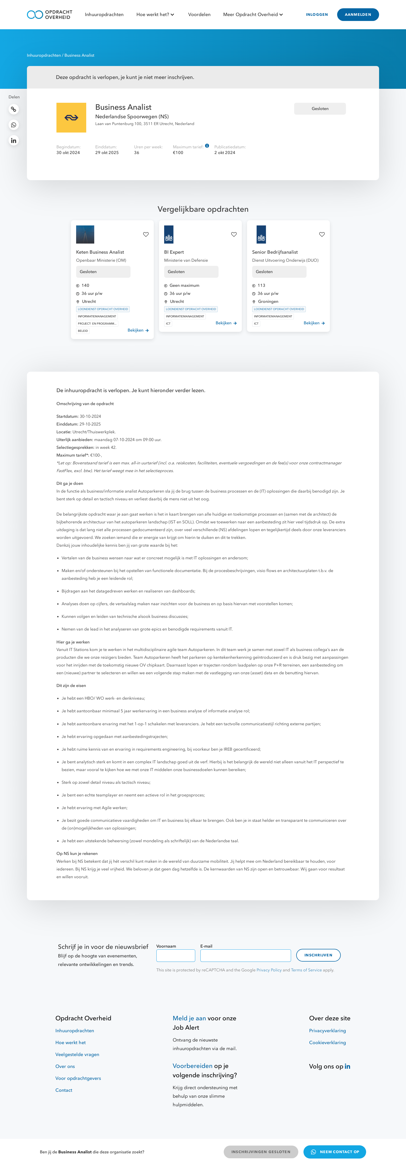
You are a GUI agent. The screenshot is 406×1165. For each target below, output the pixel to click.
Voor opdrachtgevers (78, 1078)
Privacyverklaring (327, 1031)
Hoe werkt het (70, 1042)
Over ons (65, 1066)
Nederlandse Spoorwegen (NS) (132, 116)
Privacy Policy (269, 970)
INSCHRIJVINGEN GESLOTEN (261, 1151)
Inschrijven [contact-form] (318, 955)
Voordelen (199, 14)
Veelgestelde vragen (77, 1054)
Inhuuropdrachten (104, 14)
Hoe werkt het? (156, 14)
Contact (63, 1090)
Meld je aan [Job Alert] (189, 1018)
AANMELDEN (358, 14)
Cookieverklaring (327, 1042)
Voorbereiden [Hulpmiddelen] (193, 1066)
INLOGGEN (317, 14)
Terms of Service (306, 970)
